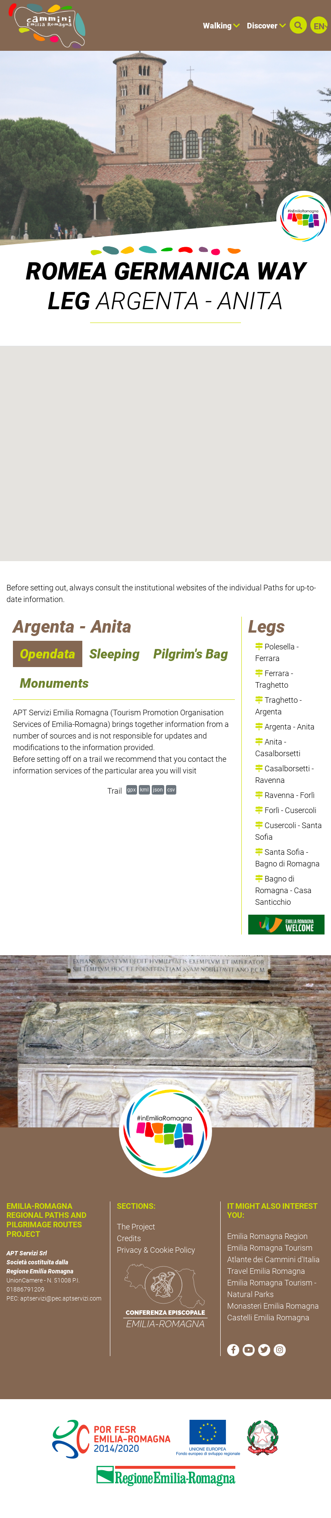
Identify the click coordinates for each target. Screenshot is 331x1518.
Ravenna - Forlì (285, 795)
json (158, 789)
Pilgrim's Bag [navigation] (190, 653)
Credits (129, 1238)
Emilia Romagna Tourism (269, 1247)
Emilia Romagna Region (267, 1236)
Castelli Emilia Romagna (268, 1317)
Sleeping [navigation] (114, 653)
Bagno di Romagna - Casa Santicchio (283, 890)
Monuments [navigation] (54, 683)
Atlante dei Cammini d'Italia (273, 1259)
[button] (298, 25)
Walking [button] (221, 25)
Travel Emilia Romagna (266, 1271)
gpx (131, 789)
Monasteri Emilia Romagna (273, 1305)
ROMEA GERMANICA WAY (166, 271)
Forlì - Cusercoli (285, 810)
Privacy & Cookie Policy (156, 1249)
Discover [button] (266, 25)
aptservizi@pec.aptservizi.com (60, 1298)
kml (144, 789)
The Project (136, 1226)
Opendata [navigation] (47, 653)
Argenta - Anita (285, 726)
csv (171, 789)
